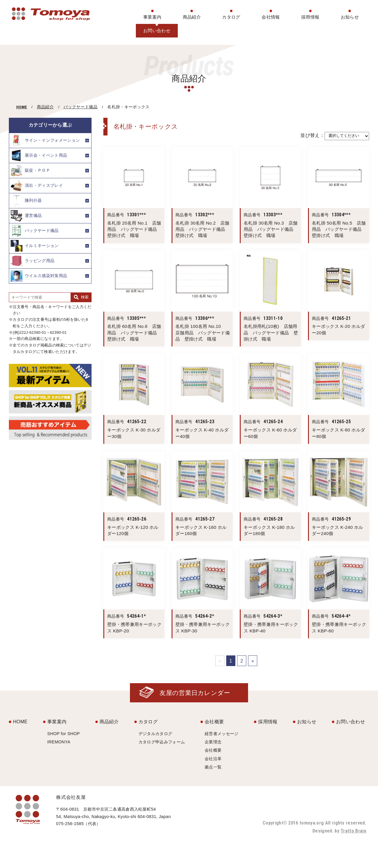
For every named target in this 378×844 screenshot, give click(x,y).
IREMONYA (58, 742)
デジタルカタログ (155, 733)
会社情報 (271, 16)
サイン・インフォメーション (45, 140)
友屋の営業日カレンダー (194, 692)
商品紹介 (192, 16)
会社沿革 (213, 758)
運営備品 (26, 216)
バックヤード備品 (80, 107)
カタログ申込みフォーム (162, 742)
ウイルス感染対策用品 (39, 276)
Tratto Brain (353, 831)
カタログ (231, 16)
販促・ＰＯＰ (30, 170)
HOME (21, 106)
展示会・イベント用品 (39, 155)
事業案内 (152, 16)
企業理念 (213, 742)
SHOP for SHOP (63, 733)
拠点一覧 (213, 767)
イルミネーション (35, 246)
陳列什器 (26, 201)
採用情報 (310, 16)
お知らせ (350, 16)
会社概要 (214, 721)
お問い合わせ (156, 30)
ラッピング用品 (32, 261)
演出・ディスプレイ (37, 186)
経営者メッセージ (222, 733)
